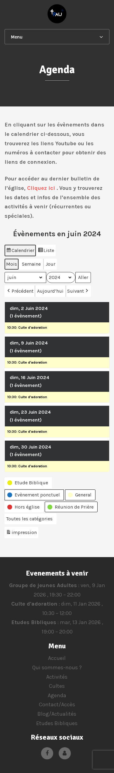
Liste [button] (46, 251)
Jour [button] (50, 264)
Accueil (57, 658)
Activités (56, 677)
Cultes (57, 686)
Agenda (57, 695)
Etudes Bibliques (33, 622)
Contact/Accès (57, 704)
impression (21, 534)
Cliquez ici (41, 188)
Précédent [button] (19, 291)
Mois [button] (11, 264)
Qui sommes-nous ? (57, 667)
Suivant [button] (78, 291)
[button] (28, 482)
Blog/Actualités (56, 714)
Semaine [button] (31, 264)
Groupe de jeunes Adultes (43, 585)
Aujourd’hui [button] (50, 291)
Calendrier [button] (20, 251)
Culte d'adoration (34, 603)
